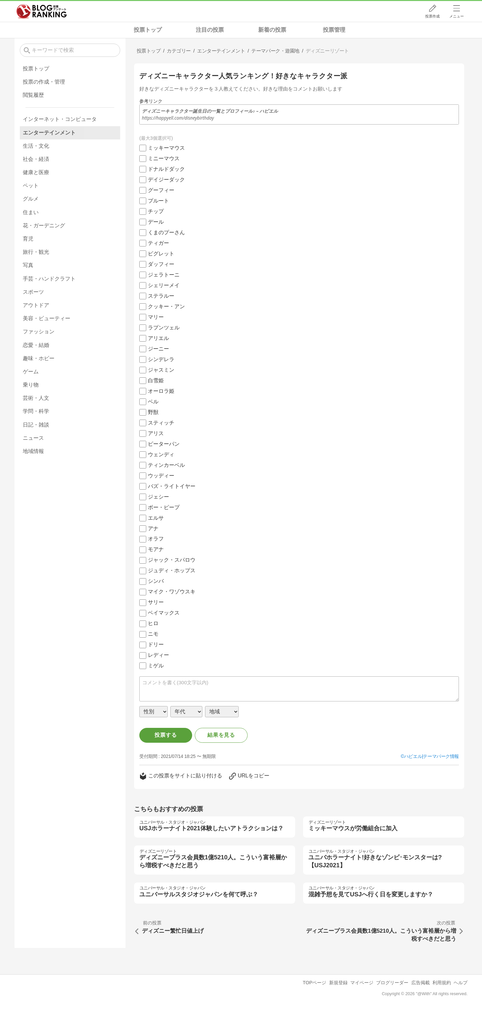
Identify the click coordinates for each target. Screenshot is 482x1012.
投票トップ (148, 30)
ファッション (38, 331)
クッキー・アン (166, 306)
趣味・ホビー (38, 358)
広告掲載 (420, 982)
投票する (166, 735)
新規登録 (338, 982)
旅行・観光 (36, 252)
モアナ (156, 549)
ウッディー (161, 475)
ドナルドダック (166, 169)
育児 (28, 239)
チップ (156, 211)
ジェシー (158, 497)
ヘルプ (460, 982)
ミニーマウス (164, 158)
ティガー (158, 243)
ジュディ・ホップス (171, 570)
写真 (28, 265)
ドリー (156, 644)
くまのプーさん (166, 232)
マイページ (361, 982)
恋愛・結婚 (36, 345)
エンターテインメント (49, 132)
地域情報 (33, 451)
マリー (156, 317)
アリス (156, 433)
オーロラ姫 (161, 391)
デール (156, 222)
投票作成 (432, 16)
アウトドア (36, 305)
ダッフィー (161, 264)
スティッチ (161, 423)
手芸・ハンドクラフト (49, 278)
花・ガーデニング (44, 225)
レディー (158, 655)
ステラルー (161, 296)
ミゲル (156, 665)
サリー (156, 602)
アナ (153, 528)
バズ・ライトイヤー (171, 486)
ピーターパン (164, 444)
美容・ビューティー (46, 318)
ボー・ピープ (164, 507)
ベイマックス (164, 613)
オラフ (156, 539)
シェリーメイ (164, 285)
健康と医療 (36, 172)
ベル (153, 401)
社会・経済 (36, 159)
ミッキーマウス (166, 148)
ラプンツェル (164, 327)
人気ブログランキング (42, 11)
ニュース (33, 438)
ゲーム (31, 371)
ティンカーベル (166, 465)
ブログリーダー (392, 982)
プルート (158, 201)
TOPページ (314, 982)
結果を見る (221, 735)
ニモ (153, 634)
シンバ (156, 581)
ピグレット (161, 253)
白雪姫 (156, 380)
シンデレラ (161, 359)
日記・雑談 (36, 425)
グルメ (31, 199)
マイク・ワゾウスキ (171, 591)
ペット (31, 185)
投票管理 (334, 30)
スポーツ (33, 292)
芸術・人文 (36, 398)
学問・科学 (36, 411)
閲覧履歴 (33, 95)
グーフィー (161, 190)
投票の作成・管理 (44, 82)
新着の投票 (272, 30)
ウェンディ (161, 454)
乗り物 (31, 385)
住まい (31, 212)
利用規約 (441, 982)
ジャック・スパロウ (171, 560)
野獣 (153, 412)
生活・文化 (36, 146)
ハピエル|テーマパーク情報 (431, 756)
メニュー (456, 16)
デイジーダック (166, 179)
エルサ (156, 518)
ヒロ (153, 623)
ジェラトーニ (164, 275)
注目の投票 (210, 30)
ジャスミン (161, 370)
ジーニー (158, 349)
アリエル (158, 338)
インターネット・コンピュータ (60, 119)
